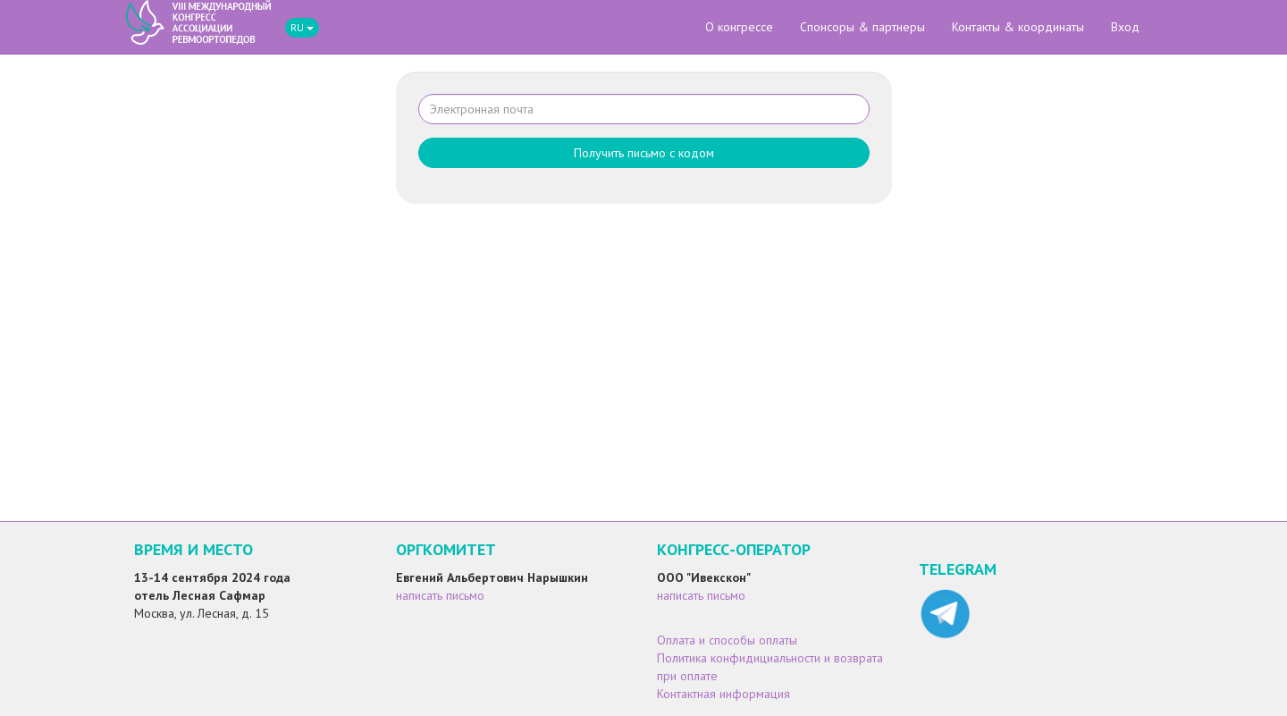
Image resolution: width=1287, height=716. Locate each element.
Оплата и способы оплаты (727, 640)
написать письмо (440, 595)
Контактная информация (723, 694)
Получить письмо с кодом (644, 153)
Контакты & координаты (1018, 27)
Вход (1125, 27)
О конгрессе (739, 27)
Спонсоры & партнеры (862, 27)
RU (302, 27)
